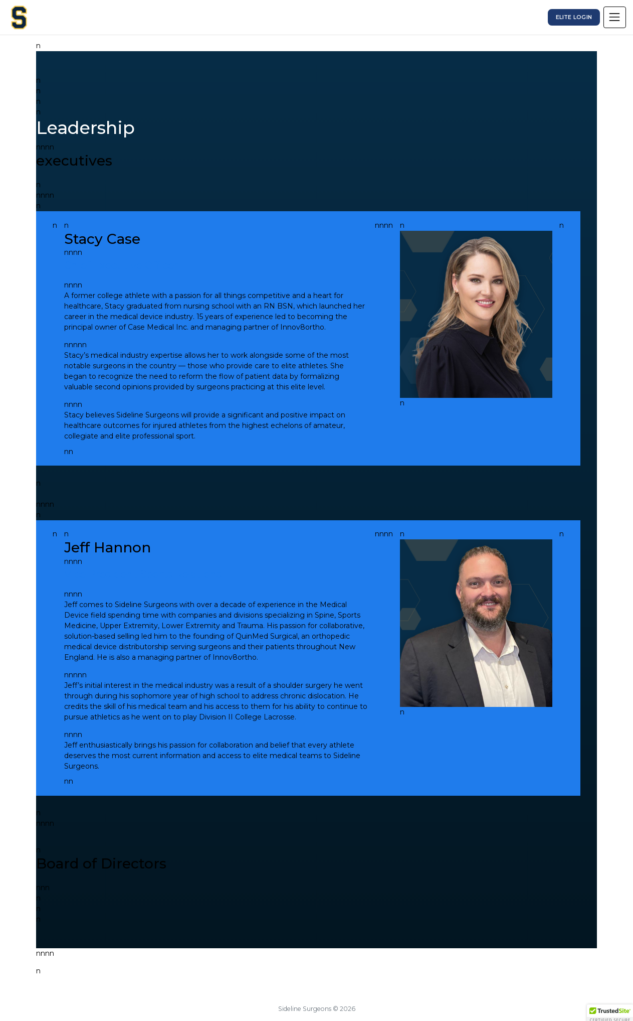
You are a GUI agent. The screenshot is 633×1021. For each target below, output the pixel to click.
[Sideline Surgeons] (19, 18)
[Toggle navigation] (614, 17)
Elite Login (574, 17)
